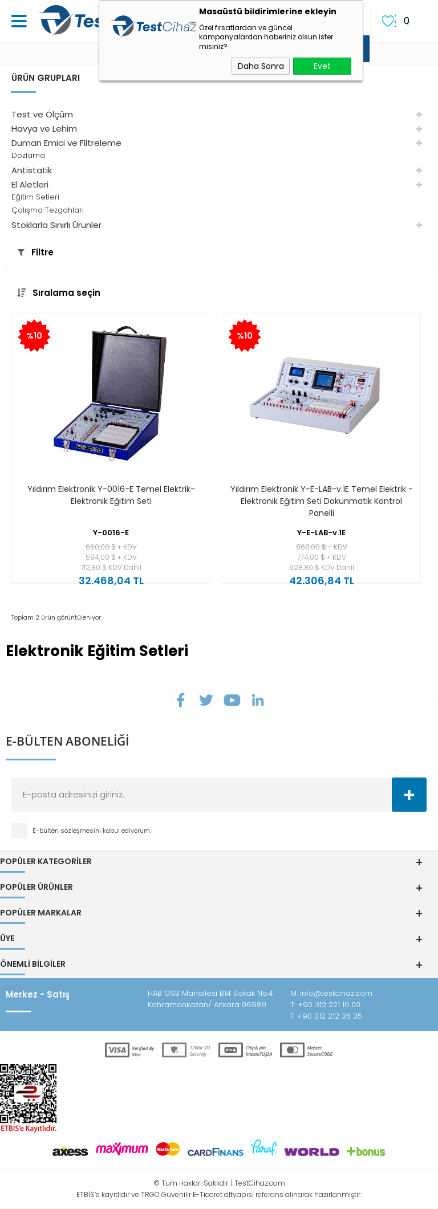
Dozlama (28, 155)
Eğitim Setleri (35, 197)
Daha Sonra (261, 66)
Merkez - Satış (38, 994)
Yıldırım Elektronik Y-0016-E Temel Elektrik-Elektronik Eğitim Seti (111, 495)
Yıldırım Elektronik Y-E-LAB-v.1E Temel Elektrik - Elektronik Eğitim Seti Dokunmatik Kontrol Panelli (321, 501)
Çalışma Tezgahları (47, 210)
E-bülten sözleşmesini (68, 830)
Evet (322, 66)
